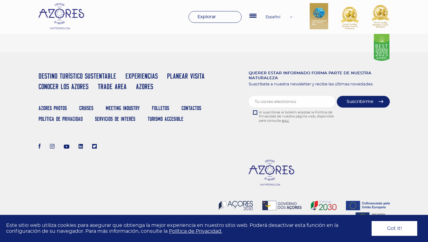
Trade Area (112, 86)
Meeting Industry (123, 108)
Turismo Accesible (165, 119)
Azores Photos (53, 108)
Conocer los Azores (63, 86)
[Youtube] (66, 147)
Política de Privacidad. (195, 231)
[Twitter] (94, 147)
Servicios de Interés (115, 119)
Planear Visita (186, 76)
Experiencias (141, 76)
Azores (144, 86)
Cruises (86, 108)
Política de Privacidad (61, 119)
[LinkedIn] (81, 147)
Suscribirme (360, 102)
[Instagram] (52, 147)
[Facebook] (40, 147)
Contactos (191, 108)
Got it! (394, 228)
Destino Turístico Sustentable (77, 76)
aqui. (285, 120)
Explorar (207, 17)
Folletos (160, 108)
